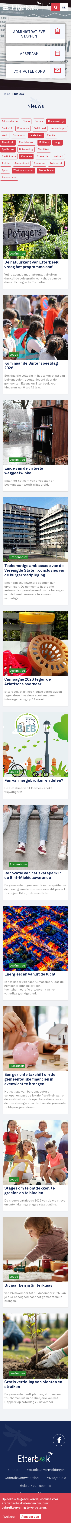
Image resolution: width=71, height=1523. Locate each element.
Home (6, 94)
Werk (5, 135)
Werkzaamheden (23, 170)
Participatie (9, 156)
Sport (5, 170)
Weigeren (9, 1516)
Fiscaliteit (8, 142)
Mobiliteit (43, 149)
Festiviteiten (26, 142)
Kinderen (26, 156)
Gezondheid (22, 163)
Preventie (43, 156)
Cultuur (39, 121)
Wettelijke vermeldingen (46, 1470)
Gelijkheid (40, 128)
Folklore (44, 142)
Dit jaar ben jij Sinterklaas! (28, 1286)
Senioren (39, 163)
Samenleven (9, 177)
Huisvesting (26, 149)
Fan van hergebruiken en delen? (33, 781)
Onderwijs (19, 135)
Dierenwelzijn (56, 121)
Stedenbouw (46, 170)
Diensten (13, 1470)
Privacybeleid (56, 1478)
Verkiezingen (58, 128)
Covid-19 (7, 128)
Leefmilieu (36, 135)
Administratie (10, 121)
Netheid (58, 156)
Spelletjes (8, 149)
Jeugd (57, 142)
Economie (23, 128)
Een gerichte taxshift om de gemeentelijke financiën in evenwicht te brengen (29, 1079)
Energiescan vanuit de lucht (30, 974)
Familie (51, 135)
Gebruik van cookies (35, 1486)
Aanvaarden (30, 1516)
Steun (26, 121)
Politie (6, 163)
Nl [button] (64, 7)
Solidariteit (56, 163)
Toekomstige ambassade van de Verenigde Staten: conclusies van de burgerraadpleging (34, 570)
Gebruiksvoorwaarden (22, 1478)
